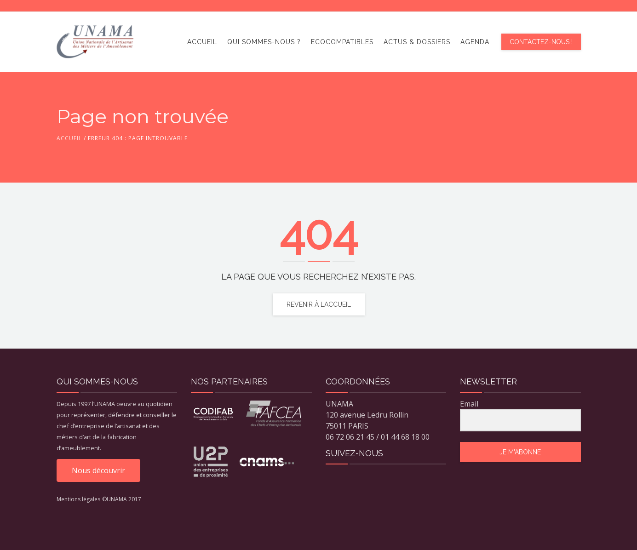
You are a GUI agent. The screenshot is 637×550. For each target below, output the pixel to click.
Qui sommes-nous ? (264, 42)
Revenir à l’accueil (319, 304)
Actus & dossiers (417, 42)
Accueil (202, 42)
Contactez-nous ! (541, 42)
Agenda (474, 42)
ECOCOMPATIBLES (342, 42)
